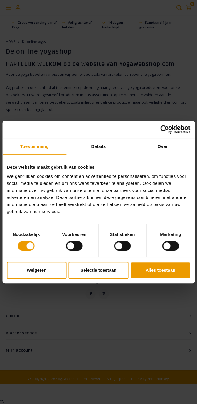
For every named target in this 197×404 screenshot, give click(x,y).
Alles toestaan (160, 270)
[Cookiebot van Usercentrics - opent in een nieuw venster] (164, 129)
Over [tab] (163, 146)
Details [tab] (98, 146)
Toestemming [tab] (34, 146)
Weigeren (36, 270)
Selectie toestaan (98, 270)
